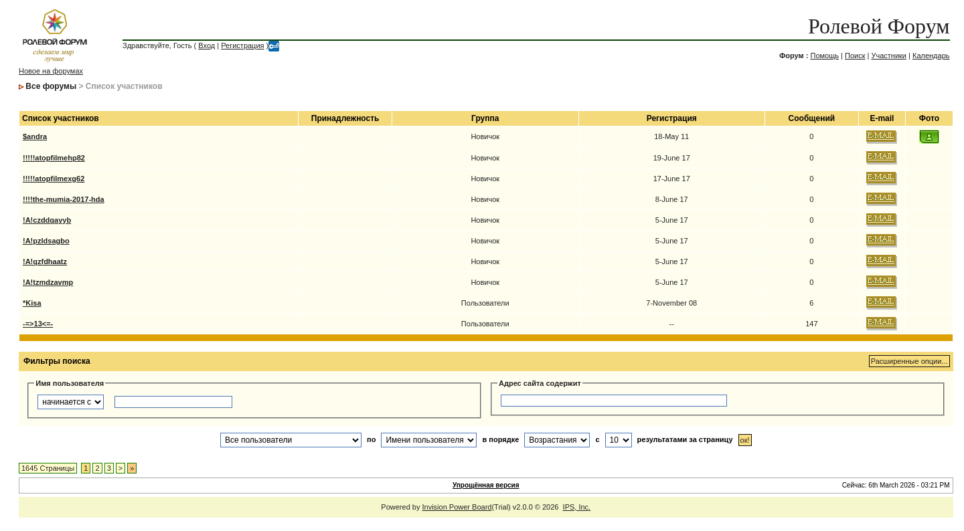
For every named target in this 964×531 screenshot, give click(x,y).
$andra (35, 136)
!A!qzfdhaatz (45, 261)
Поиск (855, 55)
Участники (888, 55)
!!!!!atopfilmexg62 (53, 179)
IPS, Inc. (577, 507)
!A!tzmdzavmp (48, 282)
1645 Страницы (47, 468)
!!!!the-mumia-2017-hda (63, 199)
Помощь (824, 55)
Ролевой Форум (878, 26)
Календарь (931, 55)
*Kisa (32, 303)
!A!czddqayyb (47, 220)
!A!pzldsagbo (46, 241)
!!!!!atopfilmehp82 (54, 158)
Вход (206, 45)
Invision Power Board (457, 507)
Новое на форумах (51, 71)
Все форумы (50, 86)
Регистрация (242, 45)
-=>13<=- (38, 324)
